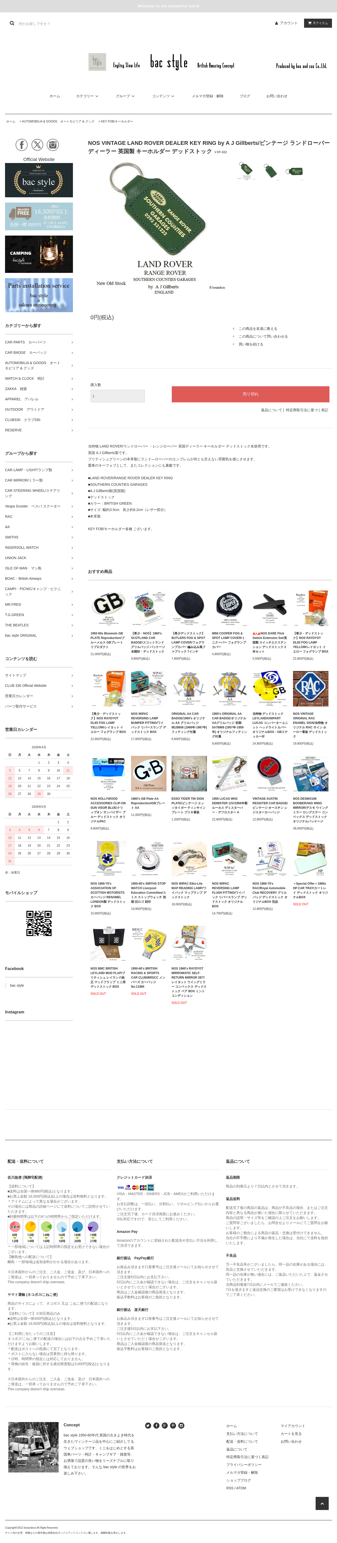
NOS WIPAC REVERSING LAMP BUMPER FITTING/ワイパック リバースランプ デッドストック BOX (148, 723)
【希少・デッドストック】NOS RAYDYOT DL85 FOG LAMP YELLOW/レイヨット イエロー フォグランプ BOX (108, 723)
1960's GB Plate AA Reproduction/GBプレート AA (148, 803)
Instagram (14, 1012)
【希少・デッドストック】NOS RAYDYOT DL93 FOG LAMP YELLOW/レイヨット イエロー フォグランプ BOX (310, 642)
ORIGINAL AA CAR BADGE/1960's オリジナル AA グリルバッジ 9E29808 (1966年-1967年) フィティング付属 (189, 723)
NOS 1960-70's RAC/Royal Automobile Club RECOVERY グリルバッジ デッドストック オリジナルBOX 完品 (269, 893)
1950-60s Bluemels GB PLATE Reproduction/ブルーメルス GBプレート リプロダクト (107, 640)
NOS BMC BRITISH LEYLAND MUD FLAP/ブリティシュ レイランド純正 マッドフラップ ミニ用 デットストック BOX (108, 977)
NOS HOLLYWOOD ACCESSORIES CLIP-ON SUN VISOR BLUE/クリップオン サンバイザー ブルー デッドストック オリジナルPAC (108, 810)
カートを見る (291, 1434)
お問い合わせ (276, 96)
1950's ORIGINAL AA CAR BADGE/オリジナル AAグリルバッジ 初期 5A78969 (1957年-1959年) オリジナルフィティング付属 (229, 725)
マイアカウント (293, 1426)
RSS (230, 1488)
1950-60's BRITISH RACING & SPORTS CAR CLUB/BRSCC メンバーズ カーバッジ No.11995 (148, 977)
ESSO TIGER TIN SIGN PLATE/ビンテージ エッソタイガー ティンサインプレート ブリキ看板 (188, 805)
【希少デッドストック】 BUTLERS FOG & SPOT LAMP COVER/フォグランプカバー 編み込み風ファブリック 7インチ (188, 642)
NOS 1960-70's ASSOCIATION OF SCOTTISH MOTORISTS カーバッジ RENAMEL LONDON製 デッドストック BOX (108, 895)
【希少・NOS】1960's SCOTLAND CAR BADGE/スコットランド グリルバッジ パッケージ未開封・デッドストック (148, 642)
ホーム (55, 96)
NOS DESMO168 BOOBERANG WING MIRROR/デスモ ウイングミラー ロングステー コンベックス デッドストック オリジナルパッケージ (310, 810)
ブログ (245, 96)
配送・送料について (242, 1441)
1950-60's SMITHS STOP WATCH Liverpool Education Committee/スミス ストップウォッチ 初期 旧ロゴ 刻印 (148, 893)
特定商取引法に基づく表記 (307, 410)
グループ (126, 96)
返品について (271, 410)
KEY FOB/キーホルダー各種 (110, 529)
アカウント (289, 23)
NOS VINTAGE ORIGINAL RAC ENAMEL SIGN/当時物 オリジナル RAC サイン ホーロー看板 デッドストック (310, 725)
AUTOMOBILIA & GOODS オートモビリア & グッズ (58, 121)
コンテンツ (164, 96)
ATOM (241, 1488)
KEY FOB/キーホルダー (117, 121)
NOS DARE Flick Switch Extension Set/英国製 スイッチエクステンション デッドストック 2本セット (269, 642)
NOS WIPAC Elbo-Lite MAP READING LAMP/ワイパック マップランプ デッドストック (189, 890)
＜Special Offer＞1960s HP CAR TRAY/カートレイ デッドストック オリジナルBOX (310, 890)
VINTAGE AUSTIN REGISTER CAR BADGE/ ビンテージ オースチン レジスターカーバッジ (270, 805)
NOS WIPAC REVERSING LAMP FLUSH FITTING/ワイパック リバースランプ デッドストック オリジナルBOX (229, 895)
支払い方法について (242, 1434)
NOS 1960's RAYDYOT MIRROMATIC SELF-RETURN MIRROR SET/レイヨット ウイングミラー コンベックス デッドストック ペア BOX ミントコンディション (189, 982)
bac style (17, 985)
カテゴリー (88, 96)
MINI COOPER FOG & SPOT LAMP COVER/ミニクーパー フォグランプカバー (229, 640)
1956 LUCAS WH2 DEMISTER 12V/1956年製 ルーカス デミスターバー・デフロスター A (229, 805)
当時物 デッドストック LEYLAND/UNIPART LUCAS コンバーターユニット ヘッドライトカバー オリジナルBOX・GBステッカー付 (270, 725)
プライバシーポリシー (244, 1465)
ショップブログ (238, 1480)
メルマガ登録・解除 (208, 96)
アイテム (317, 23)
